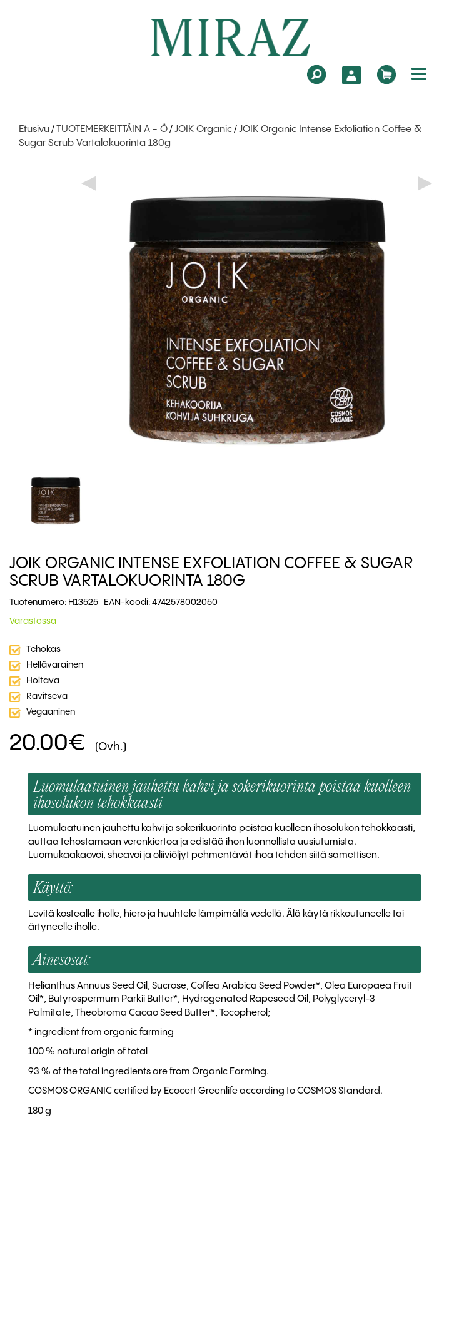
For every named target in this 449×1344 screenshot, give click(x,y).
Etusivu (34, 130)
